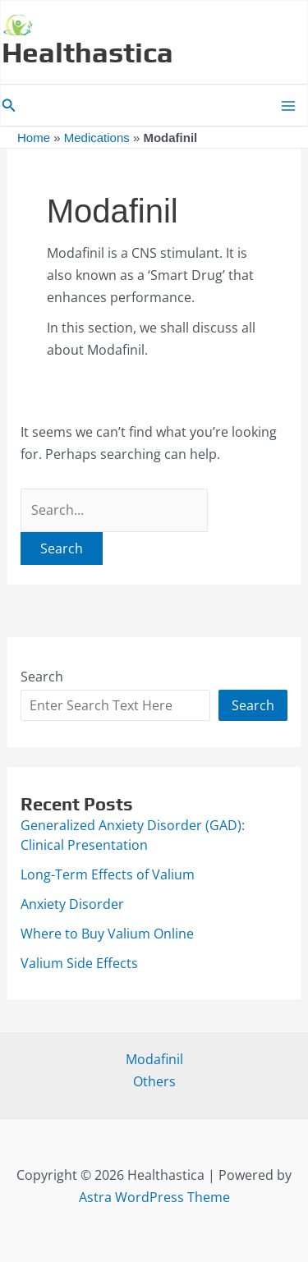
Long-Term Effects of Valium (108, 874)
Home (33, 138)
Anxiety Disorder (72, 904)
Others (154, 1081)
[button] (9, 106)
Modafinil (154, 1059)
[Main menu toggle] (288, 106)
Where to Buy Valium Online (107, 934)
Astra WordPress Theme (154, 1197)
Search (42, 677)
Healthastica (87, 52)
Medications (97, 138)
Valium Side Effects (79, 963)
